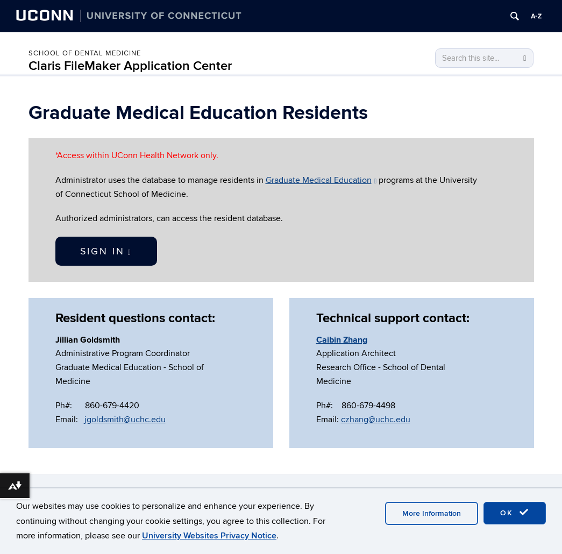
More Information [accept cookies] (431, 513)
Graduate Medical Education (321, 180)
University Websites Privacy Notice (209, 535)
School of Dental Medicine (85, 53)
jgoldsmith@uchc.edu (125, 419)
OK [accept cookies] (514, 512)
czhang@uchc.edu (375, 419)
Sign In (106, 251)
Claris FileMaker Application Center (130, 66)
